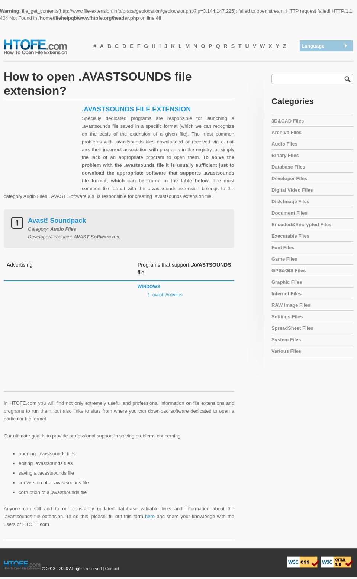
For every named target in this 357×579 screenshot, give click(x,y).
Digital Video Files (292, 190)
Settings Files (287, 316)
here (150, 516)
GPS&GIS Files (288, 270)
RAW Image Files (291, 305)
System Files (286, 339)
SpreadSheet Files (292, 328)
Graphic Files (286, 282)
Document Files (289, 213)
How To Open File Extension (44, 46)
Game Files (284, 259)
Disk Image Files (290, 201)
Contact (112, 568)
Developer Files (289, 178)
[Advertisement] (41, 151)
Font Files (282, 247)
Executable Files (290, 236)
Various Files (286, 351)
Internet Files (286, 293)
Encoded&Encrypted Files (301, 224)
